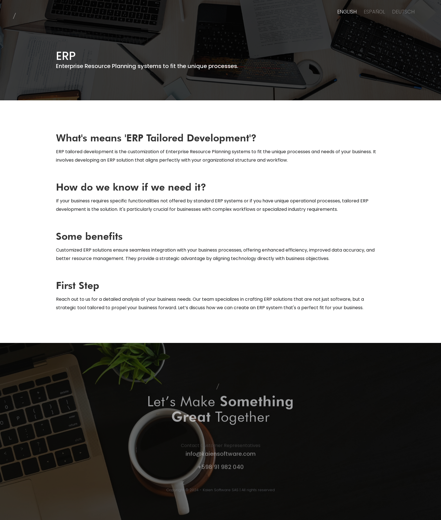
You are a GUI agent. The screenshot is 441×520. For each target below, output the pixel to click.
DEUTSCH (403, 11)
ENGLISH (347, 11)
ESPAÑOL (374, 11)
